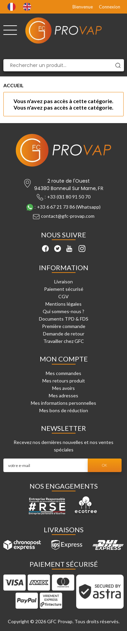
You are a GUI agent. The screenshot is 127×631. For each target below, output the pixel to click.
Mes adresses (63, 395)
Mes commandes (63, 373)
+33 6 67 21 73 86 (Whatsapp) (69, 207)
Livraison (63, 281)
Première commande (63, 326)
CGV (63, 296)
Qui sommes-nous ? (63, 311)
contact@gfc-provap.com (67, 216)
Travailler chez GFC (63, 341)
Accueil (13, 85)
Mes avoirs (63, 388)
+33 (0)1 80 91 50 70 (68, 197)
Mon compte (64, 359)
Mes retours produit (63, 380)
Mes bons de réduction (63, 410)
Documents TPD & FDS (63, 319)
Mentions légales (63, 304)
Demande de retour (63, 333)
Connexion (109, 6)
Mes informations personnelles (63, 403)
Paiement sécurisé (63, 289)
